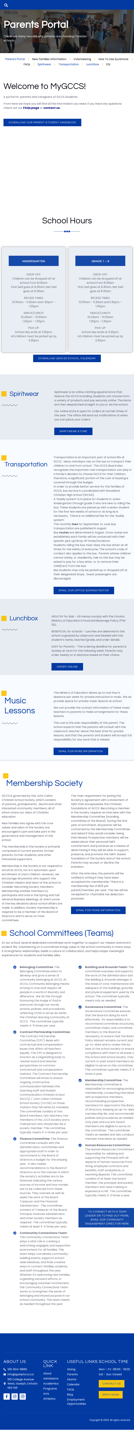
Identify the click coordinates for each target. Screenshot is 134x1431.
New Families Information (49, 59)
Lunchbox (93, 64)
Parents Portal (14, 59)
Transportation (68, 64)
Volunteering (82, 59)
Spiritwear (44, 64)
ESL (109, 64)
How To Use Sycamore (114, 59)
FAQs (26, 64)
